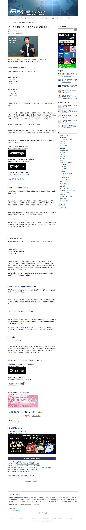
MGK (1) (62, 154)
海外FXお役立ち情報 (18, 33)
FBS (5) (61, 160)
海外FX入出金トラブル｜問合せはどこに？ (28, 466)
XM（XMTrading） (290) (66, 139)
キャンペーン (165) (64, 192)
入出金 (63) (64, 171)
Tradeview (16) (63, 146)
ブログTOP (11, 18)
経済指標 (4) (63, 137)
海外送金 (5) (64, 166)
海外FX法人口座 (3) (64, 188)
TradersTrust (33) (64, 150)
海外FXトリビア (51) (65, 181)
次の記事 (35, 481)
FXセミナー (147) (64, 135)
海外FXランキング (44, 18)
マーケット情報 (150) (65, 183)
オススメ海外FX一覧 (21, 18)
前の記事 (28, 481)
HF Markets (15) (63, 158)
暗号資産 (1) (64, 164)
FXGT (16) (62, 143)
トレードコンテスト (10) (66, 196)
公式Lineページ (46, 513)
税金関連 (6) (64, 169)
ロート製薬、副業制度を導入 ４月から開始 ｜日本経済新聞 (24, 125)
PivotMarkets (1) (64, 200)
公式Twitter (43, 513)
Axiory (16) (62, 148)
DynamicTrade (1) (64, 198)
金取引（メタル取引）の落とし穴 (26, 462)
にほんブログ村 (36, 416)
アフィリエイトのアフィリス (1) (67, 190)
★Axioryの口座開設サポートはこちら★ (18, 174)
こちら (32, 475)
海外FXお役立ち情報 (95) (66, 163)
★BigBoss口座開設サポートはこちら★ (18, 161)
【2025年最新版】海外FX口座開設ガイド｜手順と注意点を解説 (34, 467)
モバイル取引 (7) (66, 179)
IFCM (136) (62, 156)
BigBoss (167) (63, 141)
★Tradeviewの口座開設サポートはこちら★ (19, 379)
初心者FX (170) (65, 177)
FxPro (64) (62, 152)
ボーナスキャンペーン (33, 18)
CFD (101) (62, 186)
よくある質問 (68, 18)
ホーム (10, 22)
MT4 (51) (64, 175)
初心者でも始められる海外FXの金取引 (27, 469)
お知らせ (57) (63, 194)
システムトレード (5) (67, 173)
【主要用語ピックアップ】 (24, 471)
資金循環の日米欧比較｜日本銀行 (17, 67)
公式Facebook (39, 513)
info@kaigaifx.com (16, 510)
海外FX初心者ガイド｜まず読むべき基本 (28, 464)
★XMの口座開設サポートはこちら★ (18, 148)
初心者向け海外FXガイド (57, 18)
